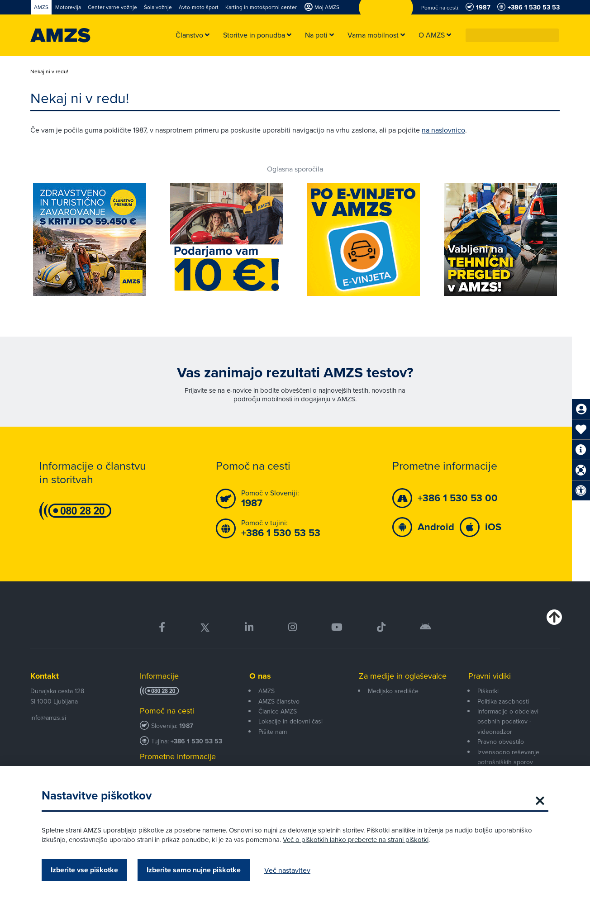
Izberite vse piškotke (84, 870)
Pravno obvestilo (500, 741)
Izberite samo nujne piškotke (194, 870)
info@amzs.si (48, 717)
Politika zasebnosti (503, 701)
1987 (186, 726)
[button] (552, 35)
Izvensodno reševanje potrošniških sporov (508, 756)
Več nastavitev (287, 870)
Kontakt (44, 676)
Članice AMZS (277, 711)
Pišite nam (272, 731)
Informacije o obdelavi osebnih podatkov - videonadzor (507, 721)
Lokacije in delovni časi (290, 721)
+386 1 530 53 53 (196, 741)
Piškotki (488, 690)
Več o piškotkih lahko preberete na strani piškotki (355, 839)
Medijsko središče (393, 690)
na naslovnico (443, 130)
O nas (260, 676)
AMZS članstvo (279, 701)
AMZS (266, 690)
